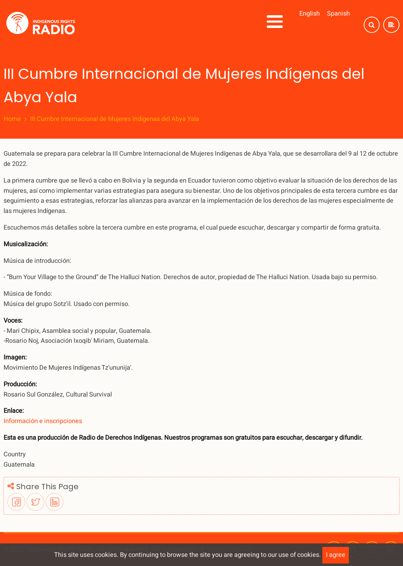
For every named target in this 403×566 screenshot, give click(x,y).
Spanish (338, 13)
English (309, 13)
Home (12, 119)
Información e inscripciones (43, 421)
